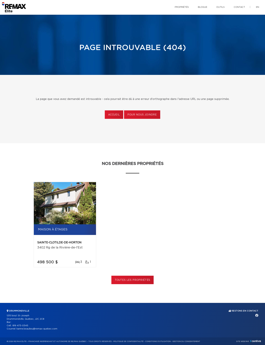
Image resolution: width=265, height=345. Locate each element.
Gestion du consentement (186, 341)
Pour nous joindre (142, 115)
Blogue (202, 7)
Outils (220, 7)
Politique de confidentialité (128, 341)
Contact (239, 7)
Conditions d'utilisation (158, 341)
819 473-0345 (20, 326)
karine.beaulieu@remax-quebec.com (37, 329)
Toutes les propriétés (132, 280)
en (257, 7)
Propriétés (182, 7)
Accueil (114, 115)
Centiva (255, 341)
